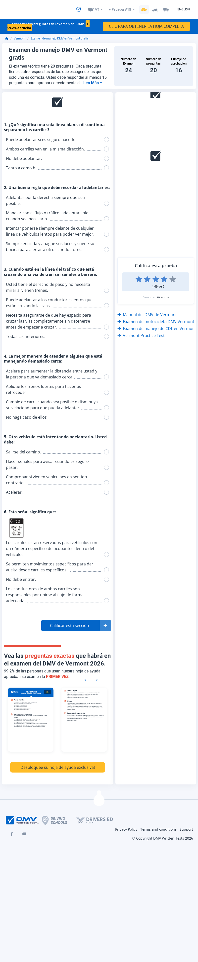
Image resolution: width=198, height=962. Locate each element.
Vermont (19, 35)
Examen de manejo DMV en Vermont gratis (60, 35)
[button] (76, 622)
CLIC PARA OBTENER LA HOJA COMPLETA (146, 23)
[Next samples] (96, 677)
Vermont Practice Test (141, 332)
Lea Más (91, 79)
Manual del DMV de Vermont (147, 311)
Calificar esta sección (69, 623)
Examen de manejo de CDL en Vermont (156, 325)
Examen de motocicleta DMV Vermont (155, 318)
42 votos (163, 294)
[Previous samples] (86, 677)
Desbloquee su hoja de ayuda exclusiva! (57, 764)
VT (97, 7)
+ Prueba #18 (120, 7)
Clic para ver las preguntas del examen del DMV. (48, 23)
